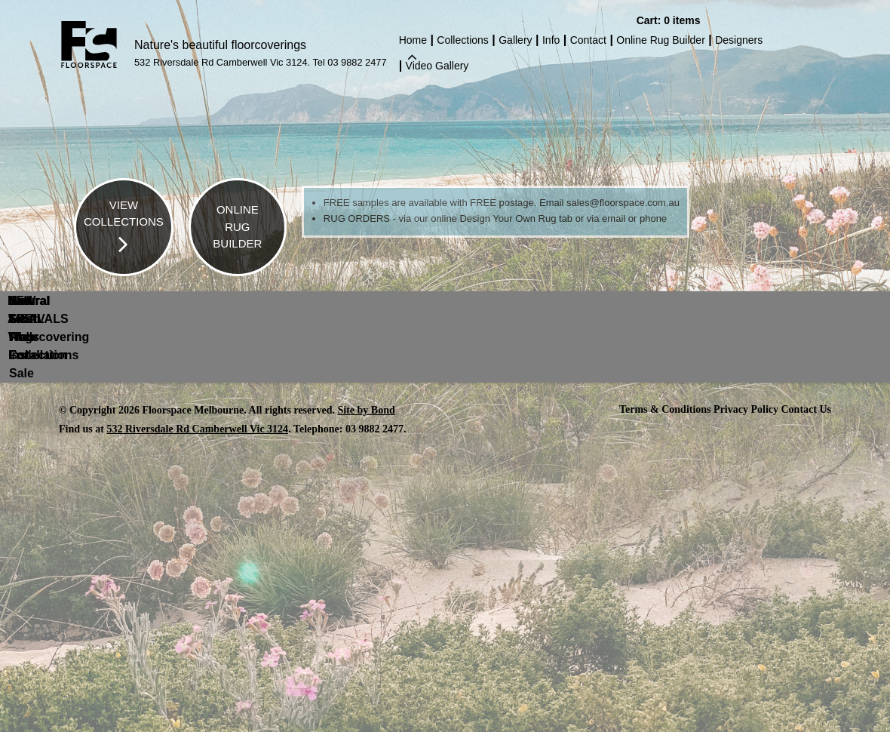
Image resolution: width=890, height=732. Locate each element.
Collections (462, 40)
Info (551, 40)
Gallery (515, 40)
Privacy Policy (746, 408)
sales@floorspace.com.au (623, 202)
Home (413, 41)
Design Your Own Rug (507, 218)
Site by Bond (366, 409)
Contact (588, 40)
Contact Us (806, 408)
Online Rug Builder (660, 40)
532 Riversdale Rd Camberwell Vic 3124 (197, 428)
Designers (739, 40)
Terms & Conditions (665, 408)
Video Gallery (437, 66)
